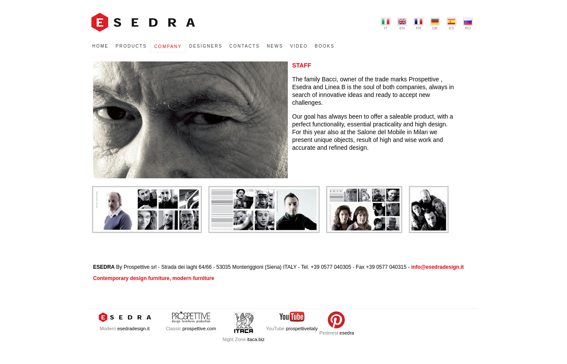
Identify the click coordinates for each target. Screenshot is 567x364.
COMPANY (168, 46)
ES (451, 24)
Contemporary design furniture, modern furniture (153, 278)
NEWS (275, 46)
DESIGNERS (205, 46)
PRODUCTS (131, 46)
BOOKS (325, 46)
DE (435, 24)
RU (468, 24)
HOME (100, 46)
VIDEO (299, 46)
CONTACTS (244, 46)
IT (385, 24)
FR (418, 24)
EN (402, 24)
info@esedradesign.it (437, 267)
